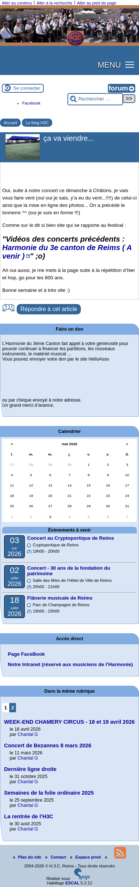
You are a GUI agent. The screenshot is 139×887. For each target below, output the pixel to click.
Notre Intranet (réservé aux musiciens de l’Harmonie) (70, 664)
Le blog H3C (37, 122)
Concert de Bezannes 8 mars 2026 (47, 745)
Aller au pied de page (96, 3)
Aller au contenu (17, 3)
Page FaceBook (26, 654)
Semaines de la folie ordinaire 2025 (49, 793)
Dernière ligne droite (30, 769)
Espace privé (86, 857)
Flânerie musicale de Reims (59, 598)
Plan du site (28, 857)
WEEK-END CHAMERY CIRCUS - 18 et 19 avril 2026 (69, 722)
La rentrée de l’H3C (28, 816)
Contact (56, 857)
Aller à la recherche (54, 3)
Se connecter (26, 88)
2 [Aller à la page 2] (12, 707)
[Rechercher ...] (95, 99)
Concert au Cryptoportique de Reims (70, 538)
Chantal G (27, 734)
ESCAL (72, 883)
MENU (109, 65)
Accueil (10, 122)
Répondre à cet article (48, 309)
